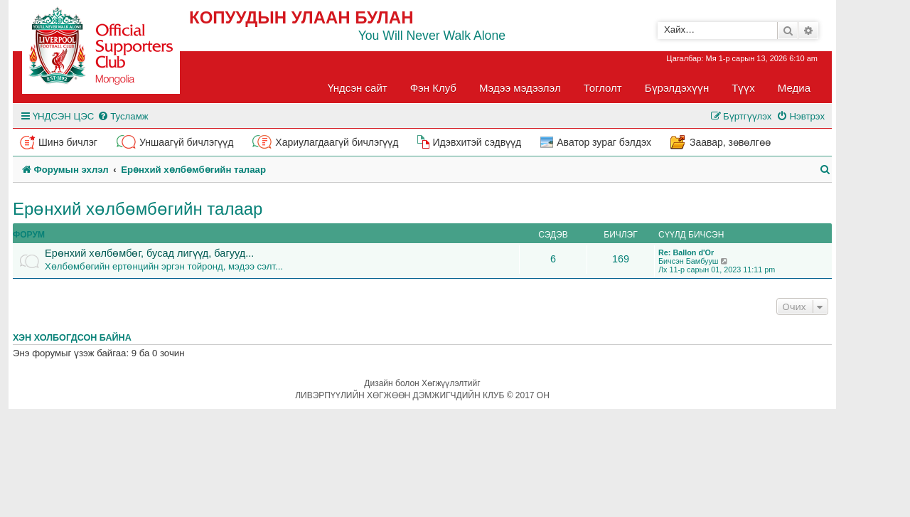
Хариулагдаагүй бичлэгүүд (336, 142)
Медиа (794, 88)
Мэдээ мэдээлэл (520, 88)
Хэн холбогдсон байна (72, 338)
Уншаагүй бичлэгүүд (186, 142)
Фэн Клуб (433, 88)
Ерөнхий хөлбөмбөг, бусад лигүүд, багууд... (149, 253)
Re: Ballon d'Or (686, 252)
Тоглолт (603, 88)
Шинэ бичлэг (67, 142)
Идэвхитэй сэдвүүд (476, 142)
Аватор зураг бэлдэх (604, 142)
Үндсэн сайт (357, 88)
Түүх (743, 88)
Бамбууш (702, 261)
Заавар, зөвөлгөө (730, 142)
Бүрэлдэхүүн (677, 88)
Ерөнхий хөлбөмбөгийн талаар (137, 208)
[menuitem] (122, 116)
